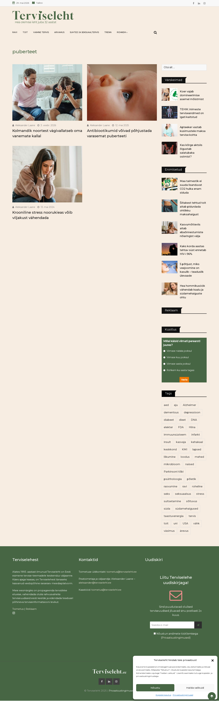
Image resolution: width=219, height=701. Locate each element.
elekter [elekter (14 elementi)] (168, 427)
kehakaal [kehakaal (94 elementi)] (197, 442)
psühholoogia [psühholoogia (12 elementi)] (173, 479)
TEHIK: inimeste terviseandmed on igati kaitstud (192, 113)
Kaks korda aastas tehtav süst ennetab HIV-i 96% (193, 250)
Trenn (107, 32)
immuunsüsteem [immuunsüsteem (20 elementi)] (175, 434)
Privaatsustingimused (183, 695)
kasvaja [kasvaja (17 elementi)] (181, 442)
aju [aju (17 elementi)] (176, 405)
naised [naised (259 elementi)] (189, 464)
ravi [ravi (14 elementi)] (184, 486)
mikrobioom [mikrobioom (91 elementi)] (172, 464)
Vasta (184, 379)
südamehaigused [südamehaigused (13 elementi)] (186, 508)
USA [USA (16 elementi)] (185, 523)
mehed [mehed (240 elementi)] (199, 456)
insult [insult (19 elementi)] (167, 442)
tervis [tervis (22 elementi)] (192, 516)
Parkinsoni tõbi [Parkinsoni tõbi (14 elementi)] (174, 471)
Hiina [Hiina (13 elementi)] (192, 427)
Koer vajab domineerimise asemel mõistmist (192, 95)
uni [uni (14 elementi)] (175, 523)
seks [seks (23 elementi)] (167, 493)
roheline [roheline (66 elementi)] (197, 486)
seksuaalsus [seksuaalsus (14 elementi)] (183, 493)
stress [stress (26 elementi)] (200, 493)
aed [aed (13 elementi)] (166, 405)
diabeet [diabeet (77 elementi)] (169, 419)
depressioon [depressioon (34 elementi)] (192, 412)
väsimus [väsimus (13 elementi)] (169, 530)
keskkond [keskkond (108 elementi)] (170, 449)
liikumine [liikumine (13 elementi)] (169, 456)
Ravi (14, 32)
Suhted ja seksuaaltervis (84, 32)
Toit (25, 32)
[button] (212, 660)
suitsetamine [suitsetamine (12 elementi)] (172, 501)
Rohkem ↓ (122, 32)
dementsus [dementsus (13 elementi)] (171, 412)
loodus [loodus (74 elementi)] (185, 456)
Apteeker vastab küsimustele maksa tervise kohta (193, 131)
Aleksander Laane (25, 125)
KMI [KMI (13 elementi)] (184, 449)
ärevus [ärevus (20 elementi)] (184, 530)
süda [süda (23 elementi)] (167, 508)
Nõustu (155, 687)
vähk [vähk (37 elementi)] (196, 523)
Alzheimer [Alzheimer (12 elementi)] (189, 405)
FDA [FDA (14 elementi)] (181, 427)
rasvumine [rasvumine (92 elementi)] (170, 486)
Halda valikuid (195, 687)
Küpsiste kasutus (163, 695)
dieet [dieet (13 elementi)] (182, 419)
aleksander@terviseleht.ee (95, 582)
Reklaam (31, 608)
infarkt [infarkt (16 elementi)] (195, 434)
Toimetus (18, 608)
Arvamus (59, 32)
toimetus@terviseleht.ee (122, 571)
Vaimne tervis (41, 32)
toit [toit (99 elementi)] (166, 523)
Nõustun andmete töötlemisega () (176, 635)
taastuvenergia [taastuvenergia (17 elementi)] (174, 516)
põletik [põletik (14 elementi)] (191, 479)
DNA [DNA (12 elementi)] (194, 419)
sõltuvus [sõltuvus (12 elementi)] (191, 501)
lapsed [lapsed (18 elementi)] (196, 449)
